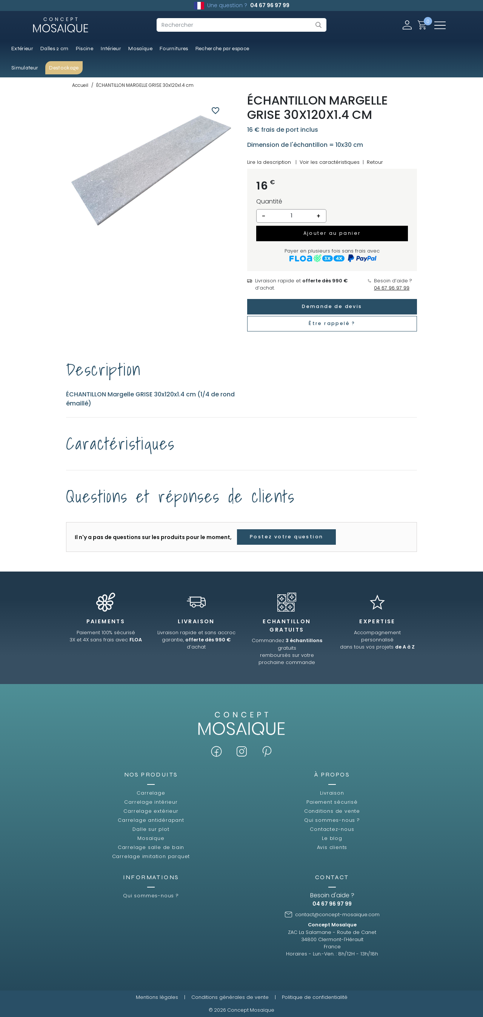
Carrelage (151, 793)
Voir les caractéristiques (330, 162)
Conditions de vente (332, 811)
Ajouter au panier (332, 233)
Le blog (332, 838)
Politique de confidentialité (315, 997)
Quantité (269, 201)
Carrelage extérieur (150, 811)
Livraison (332, 793)
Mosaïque (150, 838)
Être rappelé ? (332, 323)
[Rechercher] (241, 25)
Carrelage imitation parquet (151, 856)
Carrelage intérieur (150, 802)
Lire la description (269, 162)
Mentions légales (157, 997)
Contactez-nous (332, 829)
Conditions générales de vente (230, 997)
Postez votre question (286, 536)
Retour (375, 162)
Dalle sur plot (150, 829)
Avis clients (332, 847)
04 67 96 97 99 (269, 5)
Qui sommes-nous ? (332, 820)
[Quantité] (291, 216)
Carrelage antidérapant (151, 820)
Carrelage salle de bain (151, 847)
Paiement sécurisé (332, 802)
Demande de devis (332, 306)
